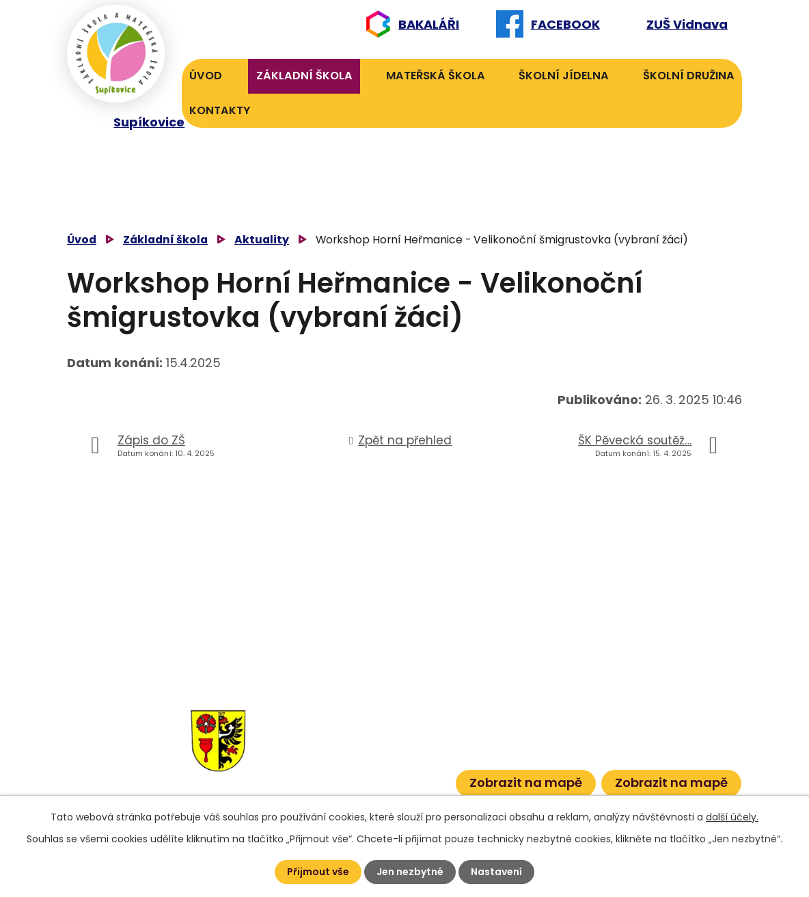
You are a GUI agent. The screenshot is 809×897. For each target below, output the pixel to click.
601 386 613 (393, 757)
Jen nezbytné (409, 872)
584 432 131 (324, 715)
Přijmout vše (318, 872)
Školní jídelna (564, 75)
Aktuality (261, 239)
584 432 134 (326, 736)
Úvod (205, 75)
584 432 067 (328, 778)
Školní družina (689, 75)
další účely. (732, 817)
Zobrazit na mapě (525, 782)
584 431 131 (322, 757)
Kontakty (219, 110)
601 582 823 (404, 736)
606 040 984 (402, 715)
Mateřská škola (435, 75)
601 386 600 (407, 778)
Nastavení (496, 872)
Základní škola (304, 75)
